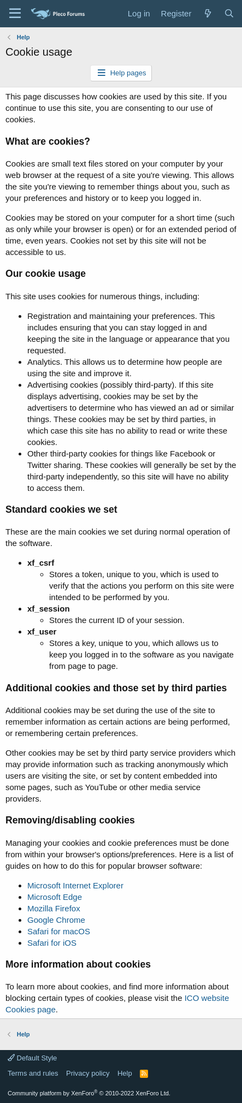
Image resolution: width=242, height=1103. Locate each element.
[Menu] (15, 13)
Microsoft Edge (54, 897)
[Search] (229, 13)
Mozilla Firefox (53, 908)
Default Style (32, 1058)
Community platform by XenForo (89, 1093)
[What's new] (207, 13)
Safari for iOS (51, 942)
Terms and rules (33, 1073)
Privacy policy (87, 1073)
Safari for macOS (58, 931)
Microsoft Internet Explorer (75, 885)
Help (124, 1073)
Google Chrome (56, 919)
